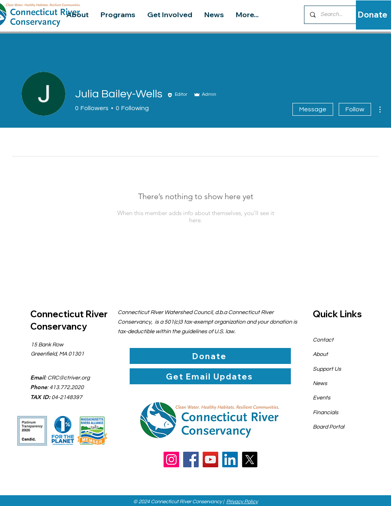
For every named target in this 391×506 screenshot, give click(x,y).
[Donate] (372, 15)
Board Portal (328, 427)
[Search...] (336, 15)
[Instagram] (171, 459)
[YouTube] (210, 459)
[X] (249, 459)
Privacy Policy (242, 501)
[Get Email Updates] (210, 376)
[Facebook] (191, 459)
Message (312, 109)
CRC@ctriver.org (68, 378)
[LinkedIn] (230, 459)
